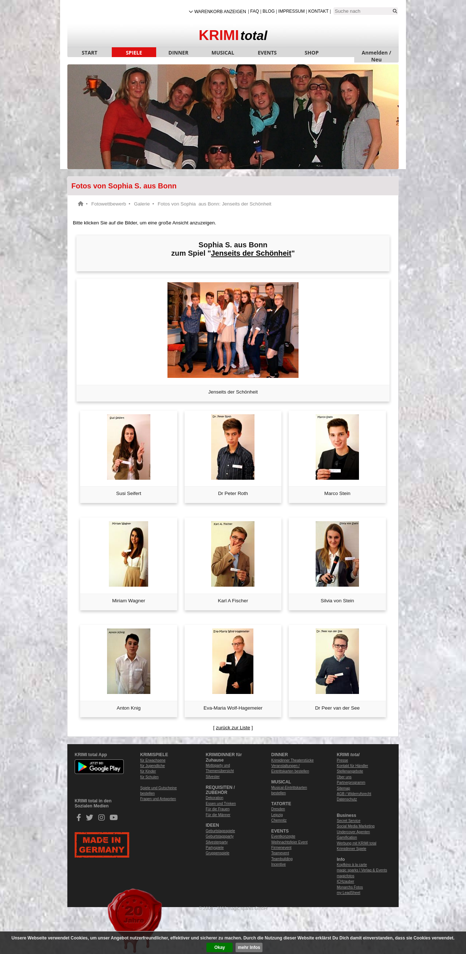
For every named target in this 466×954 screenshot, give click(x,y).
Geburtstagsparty (220, 836)
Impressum (291, 11)
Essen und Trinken (221, 804)
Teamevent (280, 853)
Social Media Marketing (356, 826)
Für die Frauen (218, 809)
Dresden (278, 809)
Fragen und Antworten (158, 799)
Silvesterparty (217, 842)
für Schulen (149, 777)
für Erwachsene (152, 760)
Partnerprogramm (351, 783)
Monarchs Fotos (350, 887)
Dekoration (214, 798)
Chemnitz (279, 820)
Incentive (278, 864)
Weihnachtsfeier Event (289, 842)
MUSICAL (223, 52)
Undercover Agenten (353, 832)
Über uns (344, 777)
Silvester (213, 777)
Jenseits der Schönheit (251, 253)
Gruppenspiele (217, 853)
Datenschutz (347, 799)
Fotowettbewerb (108, 204)
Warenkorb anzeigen (220, 11)
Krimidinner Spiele (351, 849)
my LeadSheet (348, 893)
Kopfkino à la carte (352, 865)
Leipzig (277, 815)
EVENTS (267, 52)
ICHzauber (345, 881)
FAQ (254, 11)
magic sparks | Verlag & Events (362, 870)
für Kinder (148, 771)
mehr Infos (249, 947)
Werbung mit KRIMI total (356, 843)
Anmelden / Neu (376, 53)
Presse (342, 760)
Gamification (347, 837)
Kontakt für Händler (352, 766)
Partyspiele (215, 848)
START (90, 52)
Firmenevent (281, 848)
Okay (219, 947)
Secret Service (348, 821)
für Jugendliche (152, 766)
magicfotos (345, 876)
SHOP (312, 52)
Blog (268, 11)
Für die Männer (218, 815)
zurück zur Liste (233, 727)
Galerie (142, 204)
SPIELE (134, 52)
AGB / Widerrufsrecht (354, 794)
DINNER (179, 52)
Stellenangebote (350, 771)
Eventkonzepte (283, 836)
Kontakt (318, 11)
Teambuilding (282, 859)
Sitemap (343, 788)
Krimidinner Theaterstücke (292, 760)
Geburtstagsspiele (220, 831)
